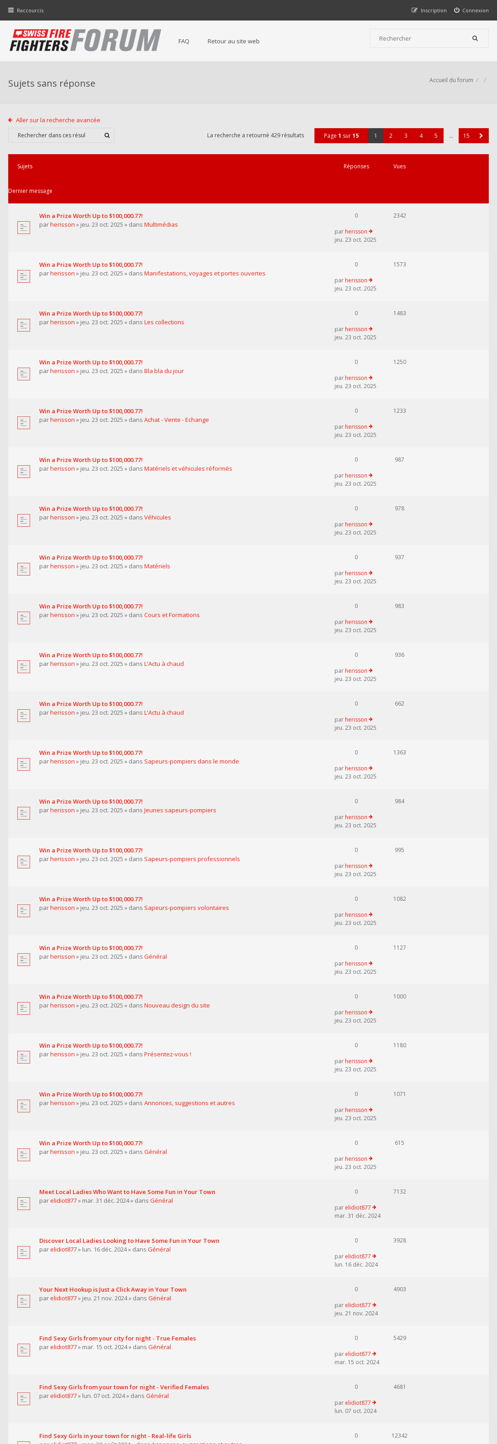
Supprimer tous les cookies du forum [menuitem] (440, 1398)
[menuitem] (470, 10)
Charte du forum (196, 1354)
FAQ (188, 41)
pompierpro (68, 1162)
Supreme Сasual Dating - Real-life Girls (96, 1119)
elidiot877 (64, 889)
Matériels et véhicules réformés (189, 376)
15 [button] (465, 140)
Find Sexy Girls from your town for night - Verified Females (125, 1017)
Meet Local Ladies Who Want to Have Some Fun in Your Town (128, 880)
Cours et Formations (173, 478)
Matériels (158, 444)
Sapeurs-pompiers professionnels (193, 649)
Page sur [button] (340, 140)
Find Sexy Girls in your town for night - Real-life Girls (116, 1051)
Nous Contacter (360, 1327)
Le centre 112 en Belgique (77, 1153)
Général (156, 718)
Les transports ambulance (77, 1188)
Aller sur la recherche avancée (59, 124)
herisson (63, 205)
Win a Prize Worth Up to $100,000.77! (92, 196)
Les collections (165, 273)
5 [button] (435, 140)
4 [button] (420, 140)
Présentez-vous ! (168, 786)
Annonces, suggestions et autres (190, 820)
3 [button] (405, 140)
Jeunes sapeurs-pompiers (181, 615)
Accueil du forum (450, 84)
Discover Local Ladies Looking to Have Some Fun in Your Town (130, 914)
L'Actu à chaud (165, 513)
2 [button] (390, 140)
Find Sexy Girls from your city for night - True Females (118, 982)
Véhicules (158, 410)
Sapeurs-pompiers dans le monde (192, 581)
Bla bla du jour (165, 307)
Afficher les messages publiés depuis (141, 1226)
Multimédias (162, 205)
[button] (480, 140)
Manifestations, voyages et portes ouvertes (206, 239)
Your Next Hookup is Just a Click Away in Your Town (114, 948)
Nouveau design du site (178, 752)
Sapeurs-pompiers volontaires (187, 684)
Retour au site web (238, 41)
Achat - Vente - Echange (177, 342)
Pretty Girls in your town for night (88, 1085)
